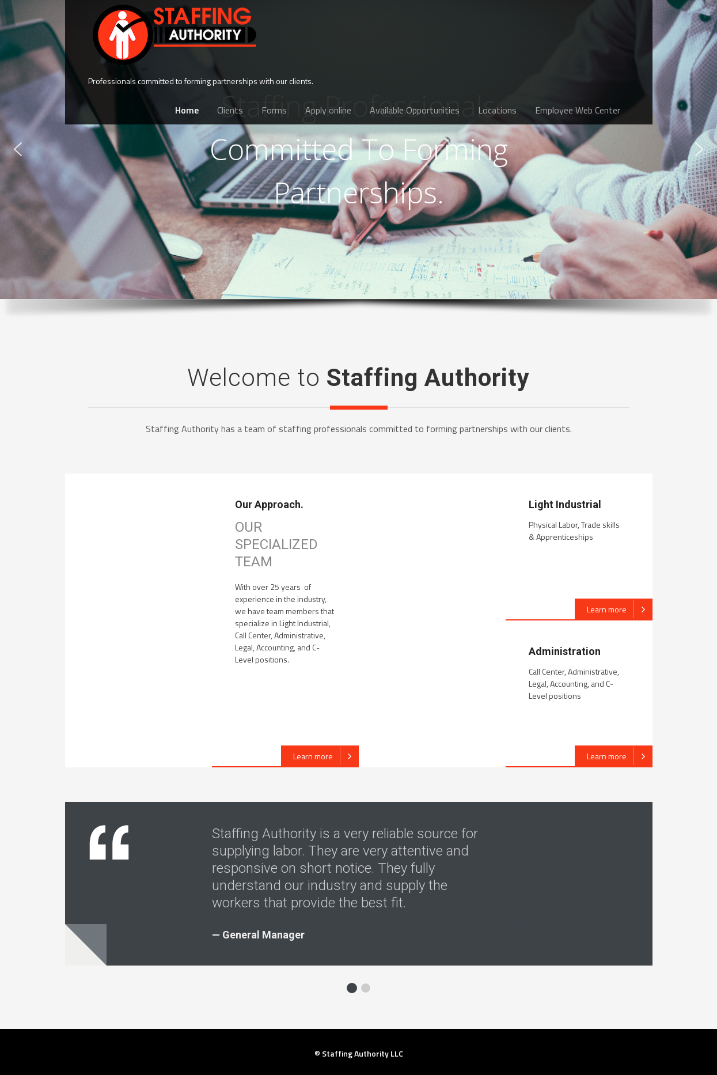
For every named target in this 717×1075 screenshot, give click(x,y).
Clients (230, 110)
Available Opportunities (415, 110)
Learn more (326, 756)
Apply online (328, 110)
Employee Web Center (577, 110)
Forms (274, 110)
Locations (497, 110)
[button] (18, 149)
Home (187, 110)
